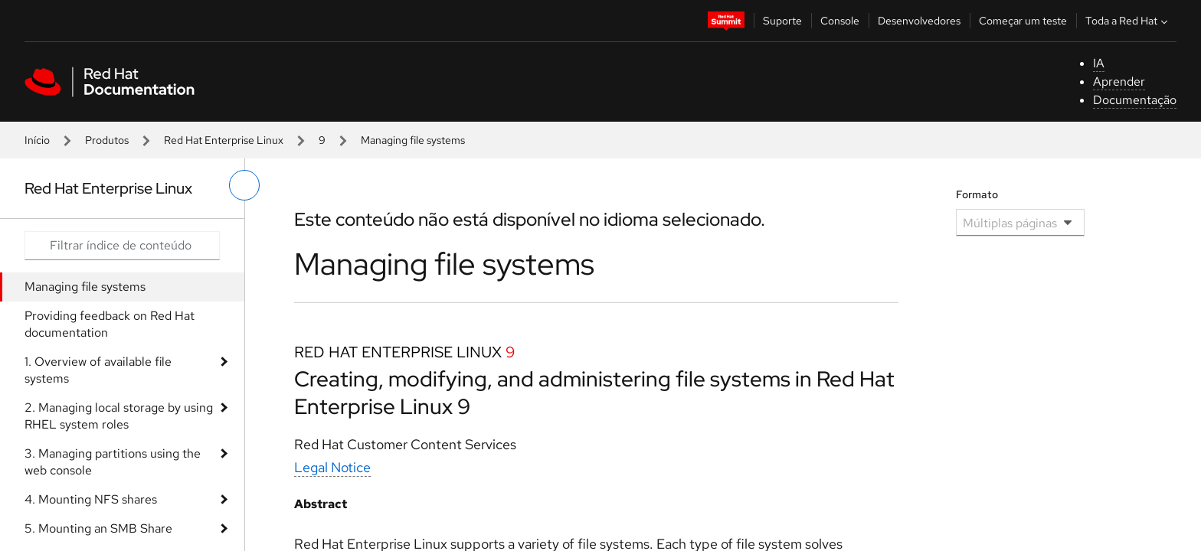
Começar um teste (1023, 21)
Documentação (1134, 100)
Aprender (1119, 81)
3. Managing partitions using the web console (113, 461)
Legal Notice (332, 467)
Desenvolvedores (919, 21)
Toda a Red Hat (1128, 21)
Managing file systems (85, 287)
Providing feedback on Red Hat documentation (110, 324)
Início (37, 140)
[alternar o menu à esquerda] (244, 185)
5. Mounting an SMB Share (98, 528)
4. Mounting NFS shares (91, 499)
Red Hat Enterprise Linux (223, 140)
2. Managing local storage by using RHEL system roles (119, 415)
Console (839, 21)
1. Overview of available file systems (98, 370)
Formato (977, 194)
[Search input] (122, 245)
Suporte (782, 21)
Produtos (107, 140)
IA (1098, 63)
